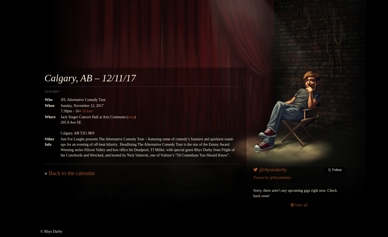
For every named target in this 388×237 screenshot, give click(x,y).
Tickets (87, 111)
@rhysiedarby (270, 169)
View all (299, 205)
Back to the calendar (72, 173)
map (131, 117)
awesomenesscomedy (249, 38)
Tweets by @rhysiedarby (272, 178)
